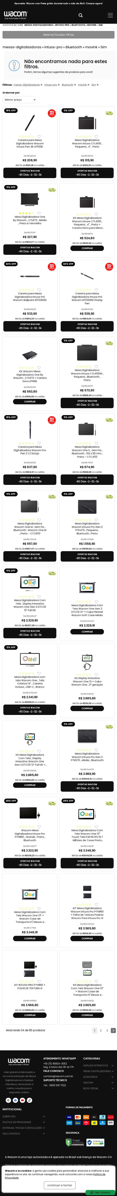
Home (20, 25)
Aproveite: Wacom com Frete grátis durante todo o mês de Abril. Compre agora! (58, 3)
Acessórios (90, 1077)
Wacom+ (88, 1082)
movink (82, 84)
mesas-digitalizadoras (27, 84)
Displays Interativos (95, 1065)
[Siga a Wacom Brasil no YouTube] (22, 1100)
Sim (94, 84)
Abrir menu (110, 15)
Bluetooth (67, 84)
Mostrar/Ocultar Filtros (58, 35)
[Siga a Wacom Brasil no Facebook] (15, 1100)
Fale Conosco (11, 1133)
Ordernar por (11, 92)
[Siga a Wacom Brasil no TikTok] (29, 1100)
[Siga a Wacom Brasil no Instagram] (8, 1100)
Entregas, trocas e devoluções (22, 1128)
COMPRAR (87, 248)
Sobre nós (9, 1116)
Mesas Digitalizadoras (97, 1071)
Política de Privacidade (17, 1122)
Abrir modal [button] (80, 15)
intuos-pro (51, 84)
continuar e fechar (59, 1185)
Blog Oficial (91, 1088)
